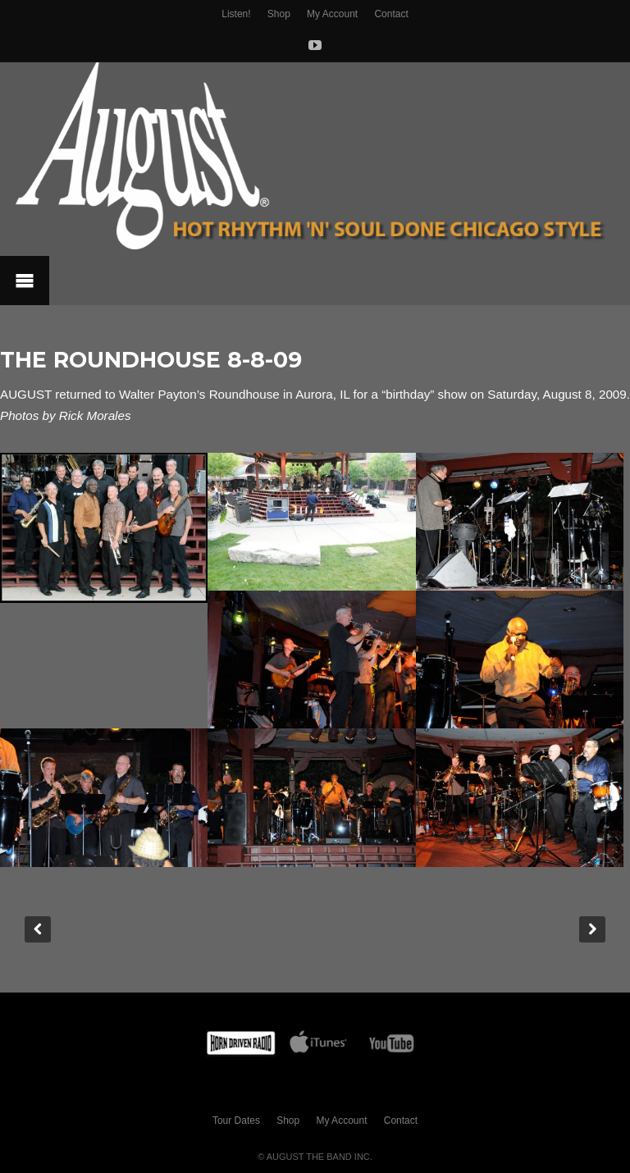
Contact (391, 14)
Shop (278, 14)
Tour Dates (236, 1120)
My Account (332, 14)
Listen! (235, 14)
